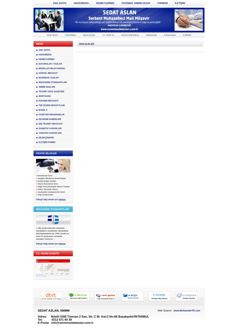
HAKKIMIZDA (81, 3)
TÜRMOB (162, 3)
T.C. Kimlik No (108, 35)
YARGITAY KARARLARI (50, 133)
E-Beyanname (170, 35)
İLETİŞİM (180, 3)
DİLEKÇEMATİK (46, 137)
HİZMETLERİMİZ (105, 3)
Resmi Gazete (89, 35)
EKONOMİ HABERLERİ (50, 119)
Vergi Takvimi (52, 35)
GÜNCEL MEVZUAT (48, 73)
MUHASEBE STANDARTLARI (53, 82)
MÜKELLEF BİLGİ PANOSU (52, 68)
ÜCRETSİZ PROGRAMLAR (51, 114)
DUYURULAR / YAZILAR (50, 64)
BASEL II (43, 110)
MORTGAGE (45, 96)
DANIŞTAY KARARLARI (50, 128)
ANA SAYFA (60, 3)
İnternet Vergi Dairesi (130, 35)
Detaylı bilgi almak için (51, 199)
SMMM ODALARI (47, 87)
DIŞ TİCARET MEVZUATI (50, 124)
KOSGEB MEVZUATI (48, 101)
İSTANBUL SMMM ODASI (136, 3)
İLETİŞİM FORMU (47, 142)
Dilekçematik (151, 35)
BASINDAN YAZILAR (49, 78)
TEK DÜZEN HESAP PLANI (52, 105)
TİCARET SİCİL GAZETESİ (51, 91)
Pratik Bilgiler (70, 35)
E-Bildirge (187, 35)
